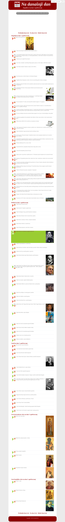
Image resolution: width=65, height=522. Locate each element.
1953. (15, 101)
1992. (15, 131)
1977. (15, 323)
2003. (15, 190)
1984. (15, 331)
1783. (15, 211)
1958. (15, 296)
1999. (15, 173)
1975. (15, 109)
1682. (15, 348)
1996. (15, 162)
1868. (15, 352)
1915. (15, 367)
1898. (15, 231)
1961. (15, 304)
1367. (15, 208)
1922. (15, 66)
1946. (15, 283)
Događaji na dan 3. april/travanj (20, 35)
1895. (15, 219)
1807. (15, 54)
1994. (15, 390)
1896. (15, 227)
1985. (15, 335)
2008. (15, 402)
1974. (15, 105)
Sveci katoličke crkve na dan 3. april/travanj (23, 479)
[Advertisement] (32, 23)
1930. (15, 76)
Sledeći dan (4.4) (42, 33)
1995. (15, 158)
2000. (15, 178)
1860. (15, 58)
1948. (15, 87)
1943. (15, 276)
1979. (15, 117)
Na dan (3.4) (33, 33)
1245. (15, 204)
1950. (15, 371)
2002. (15, 182)
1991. (15, 127)
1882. (15, 62)
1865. (15, 215)
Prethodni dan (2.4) (23, 33)
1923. (15, 247)
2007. (15, 198)
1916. (15, 243)
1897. (15, 356)
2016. (15, 410)
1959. (15, 300)
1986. (15, 121)
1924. (15, 251)
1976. (15, 113)
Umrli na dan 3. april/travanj (19, 343)
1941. (15, 83)
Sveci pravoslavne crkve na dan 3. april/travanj (24, 414)
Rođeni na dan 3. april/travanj (19, 202)
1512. (15, 50)
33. (14, 37)
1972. (15, 312)
